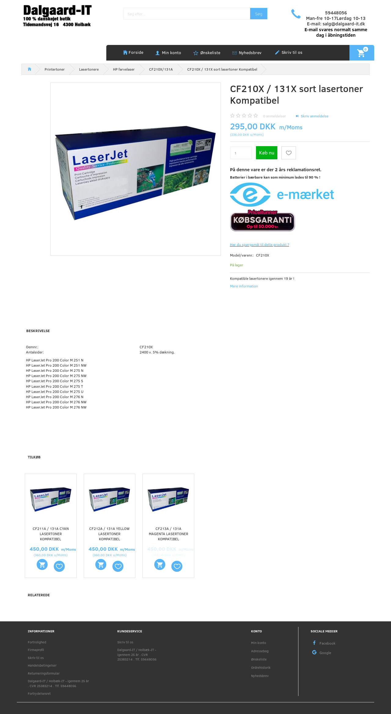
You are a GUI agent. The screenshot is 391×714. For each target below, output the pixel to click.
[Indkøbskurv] (361, 52)
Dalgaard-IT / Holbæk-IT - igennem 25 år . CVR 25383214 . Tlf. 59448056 (58, 683)
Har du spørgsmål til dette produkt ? (259, 244)
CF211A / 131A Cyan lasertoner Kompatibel (51, 533)
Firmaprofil (36, 649)
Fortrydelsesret (39, 693)
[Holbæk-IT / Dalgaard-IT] (61, 15)
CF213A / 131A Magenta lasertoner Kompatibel (168, 533)
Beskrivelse (38, 330)
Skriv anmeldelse (314, 115)
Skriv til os (291, 52)
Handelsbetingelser (42, 665)
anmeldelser (274, 115)
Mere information (244, 285)
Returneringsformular (44, 673)
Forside (136, 52)
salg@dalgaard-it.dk (344, 23)
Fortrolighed (37, 642)
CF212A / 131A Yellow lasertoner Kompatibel (109, 533)
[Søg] (259, 14)
